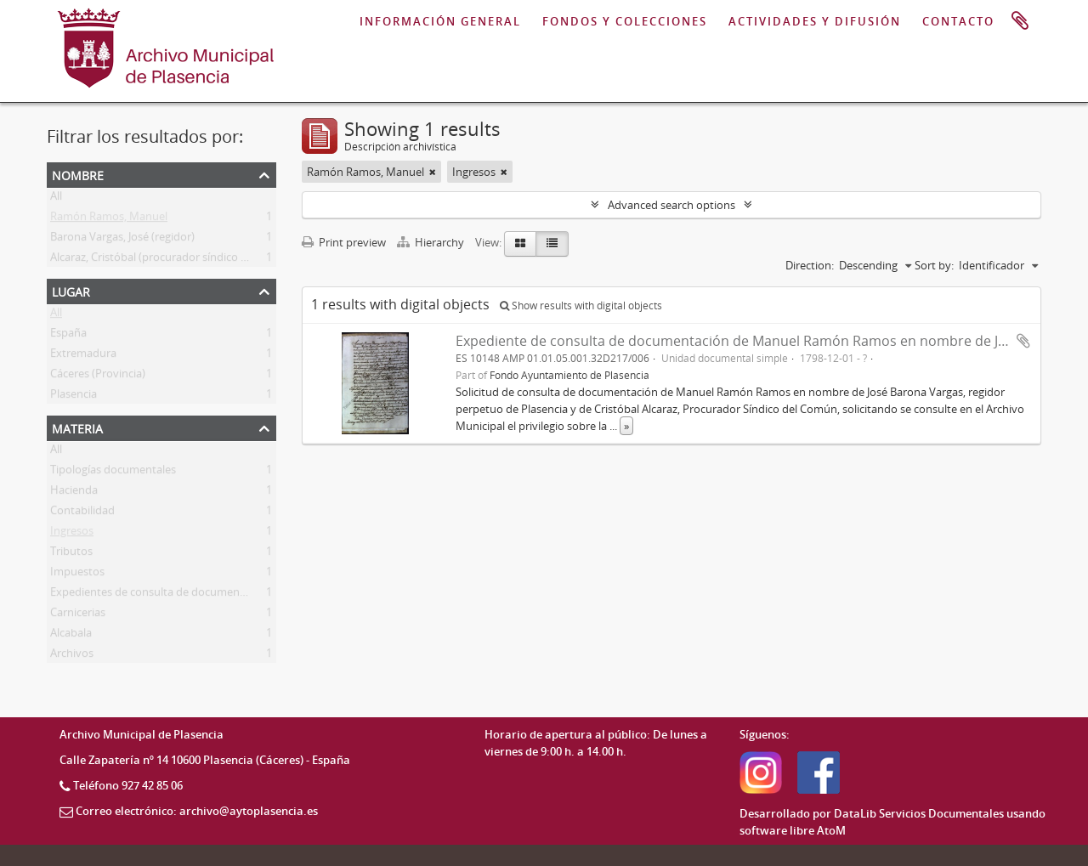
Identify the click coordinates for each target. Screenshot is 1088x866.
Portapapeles (1020, 21)
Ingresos (72, 533)
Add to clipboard (1023, 340)
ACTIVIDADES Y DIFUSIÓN (814, 21)
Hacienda (74, 493)
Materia (77, 427)
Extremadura (83, 356)
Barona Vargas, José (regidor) (122, 239)
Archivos (72, 656)
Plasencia (73, 397)
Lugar (71, 290)
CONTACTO (958, 21)
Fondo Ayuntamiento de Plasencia (569, 375)
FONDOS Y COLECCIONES (624, 21)
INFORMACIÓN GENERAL (440, 21)
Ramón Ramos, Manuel (108, 219)
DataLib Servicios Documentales (919, 813)
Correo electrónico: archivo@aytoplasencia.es (197, 810)
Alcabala (71, 635)
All (56, 199)
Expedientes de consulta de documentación (160, 595)
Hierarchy (432, 242)
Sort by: (934, 265)
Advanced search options (671, 204)
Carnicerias (77, 615)
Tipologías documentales (113, 472)
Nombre (78, 173)
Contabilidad (82, 513)
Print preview (344, 242)
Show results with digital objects (581, 305)
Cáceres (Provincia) (97, 376)
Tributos (71, 554)
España (68, 335)
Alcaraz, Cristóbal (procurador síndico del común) (174, 260)
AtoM (831, 830)
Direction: (809, 265)
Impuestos (77, 574)
